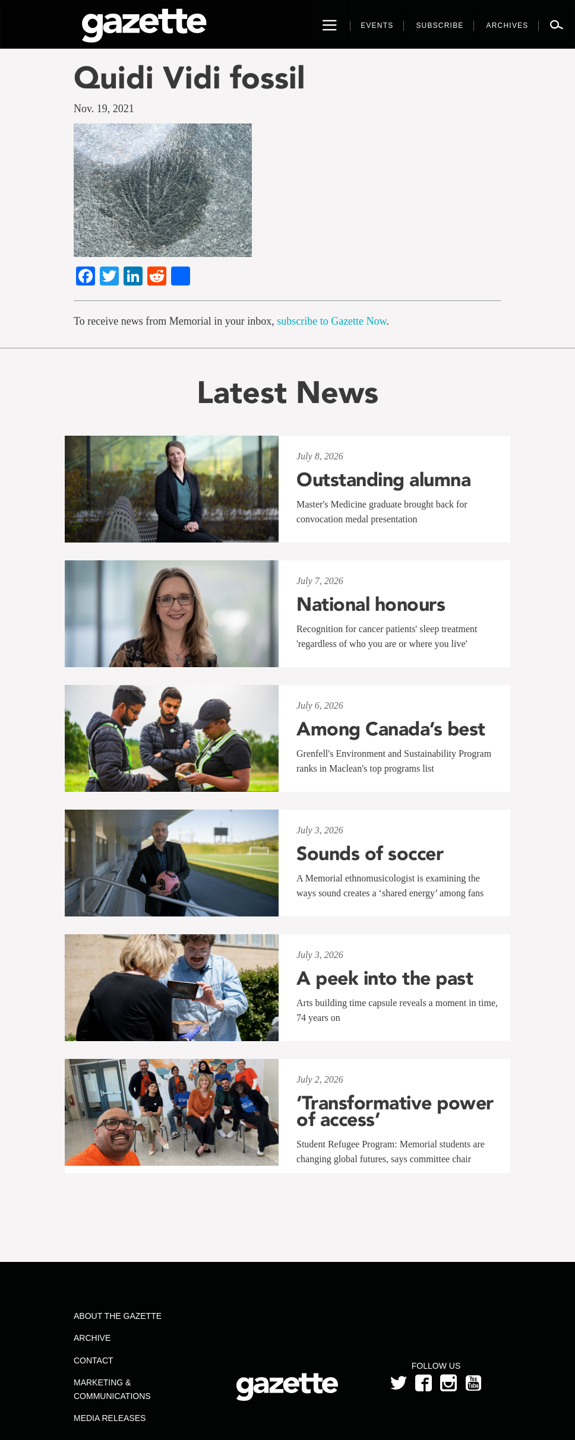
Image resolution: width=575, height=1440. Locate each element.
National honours (370, 604)
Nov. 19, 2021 (104, 109)
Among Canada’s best (390, 729)
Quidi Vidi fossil (189, 77)
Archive (92, 1338)
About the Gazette (118, 1316)
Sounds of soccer (369, 853)
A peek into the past (384, 978)
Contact (93, 1360)
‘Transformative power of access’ (395, 1111)
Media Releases (110, 1418)
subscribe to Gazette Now (331, 321)
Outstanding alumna (383, 479)
